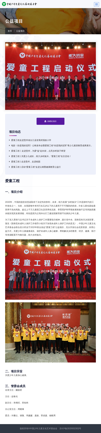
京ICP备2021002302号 (70, 428)
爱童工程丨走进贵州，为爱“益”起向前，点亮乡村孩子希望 (38, 150)
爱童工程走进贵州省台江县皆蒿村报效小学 (31, 140)
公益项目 (20, 30)
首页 (10, 30)
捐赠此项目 (50, 121)
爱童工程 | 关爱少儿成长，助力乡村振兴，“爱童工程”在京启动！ (41, 156)
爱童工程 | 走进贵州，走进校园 (25, 161)
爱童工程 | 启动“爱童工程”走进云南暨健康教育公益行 (36, 166)
